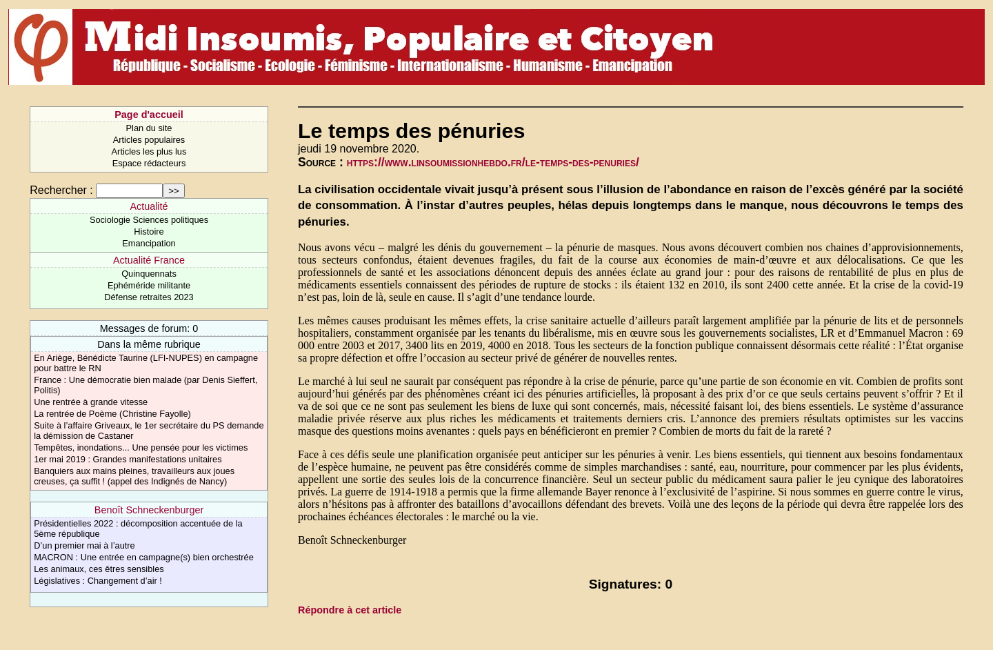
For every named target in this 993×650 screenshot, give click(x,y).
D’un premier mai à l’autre (84, 545)
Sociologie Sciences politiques (149, 220)
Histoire (148, 231)
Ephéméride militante (149, 285)
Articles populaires (149, 140)
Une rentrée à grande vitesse (91, 402)
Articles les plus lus (149, 151)
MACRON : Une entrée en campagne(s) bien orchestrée (144, 557)
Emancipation (149, 243)
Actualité (149, 206)
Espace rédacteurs (149, 163)
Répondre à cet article (349, 609)
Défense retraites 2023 (148, 297)
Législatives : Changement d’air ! (98, 580)
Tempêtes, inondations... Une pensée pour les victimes (141, 447)
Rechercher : (61, 190)
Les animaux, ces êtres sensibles (99, 569)
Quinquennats (149, 273)
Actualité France (149, 260)
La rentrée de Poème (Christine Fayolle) (112, 413)
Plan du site (149, 128)
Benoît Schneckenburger (148, 509)
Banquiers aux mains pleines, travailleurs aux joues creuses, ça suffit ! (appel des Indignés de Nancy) (134, 476)
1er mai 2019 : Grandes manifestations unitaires (127, 459)
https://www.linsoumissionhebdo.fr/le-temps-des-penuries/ (493, 162)
